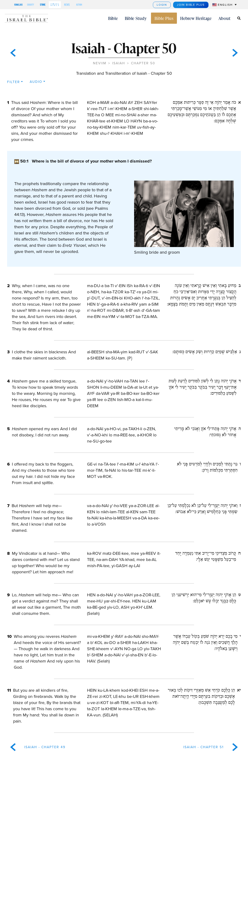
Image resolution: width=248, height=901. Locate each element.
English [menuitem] (225, 5)
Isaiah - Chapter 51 (203, 747)
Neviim (99, 63)
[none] (221, 4)
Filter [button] (13, 81)
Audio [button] (36, 81)
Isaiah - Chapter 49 (44, 747)
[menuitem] (224, 4)
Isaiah (118, 63)
